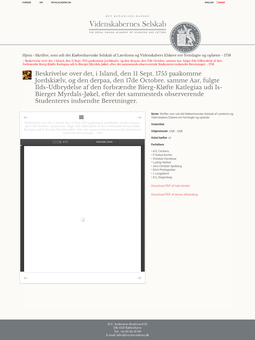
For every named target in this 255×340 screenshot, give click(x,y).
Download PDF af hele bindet (170, 186)
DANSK (221, 2)
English (209, 2)
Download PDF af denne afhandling (174, 194)
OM (41, 2)
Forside (26, 2)
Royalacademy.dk (61, 2)
